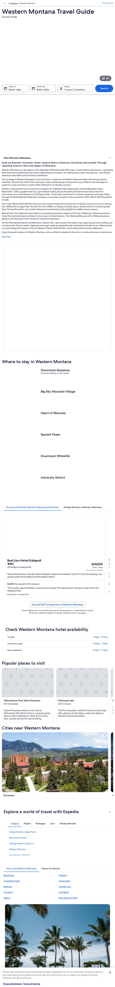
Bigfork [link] (8, 840)
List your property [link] (12, 931)
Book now (15, 280)
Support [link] (91, 921)
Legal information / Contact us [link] (71, 949)
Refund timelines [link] (95, 934)
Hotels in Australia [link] (40, 926)
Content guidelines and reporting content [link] (70, 957)
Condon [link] (8, 845)
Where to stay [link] (10, 163)
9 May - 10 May (100, 580)
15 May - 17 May (100, 593)
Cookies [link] (63, 926)
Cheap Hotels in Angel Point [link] (22, 785)
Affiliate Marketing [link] (12, 946)
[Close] (110, 972)
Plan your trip (107, 4)
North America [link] (8, 4)
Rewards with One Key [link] (42, 963)
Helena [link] (62, 829)
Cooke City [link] (65, 840)
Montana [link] (43, 4)
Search (104, 89)
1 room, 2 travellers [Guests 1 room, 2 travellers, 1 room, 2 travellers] (74, 91)
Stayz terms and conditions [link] (71, 943)
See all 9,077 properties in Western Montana (57, 548)
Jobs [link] (7, 926)
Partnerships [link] (10, 936)
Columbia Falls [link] (12, 834)
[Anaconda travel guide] (85, 733)
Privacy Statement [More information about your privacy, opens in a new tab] (12, 984)
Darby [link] (7, 851)
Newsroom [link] (9, 951)
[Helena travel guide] (85, 694)
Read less (6, 241)
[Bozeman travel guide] (29, 694)
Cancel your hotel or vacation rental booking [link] (100, 927)
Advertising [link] (9, 941)
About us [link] (8, 921)
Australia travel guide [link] (41, 921)
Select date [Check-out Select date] (42, 91)
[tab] (32, 450)
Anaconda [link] (64, 834)
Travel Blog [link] (37, 958)
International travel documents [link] (95, 944)
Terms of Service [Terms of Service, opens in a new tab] (31, 984)
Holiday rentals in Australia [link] (43, 931)
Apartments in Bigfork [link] (19, 808)
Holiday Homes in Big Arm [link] (21, 797)
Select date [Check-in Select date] (15, 91)
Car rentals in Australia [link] (42, 948)
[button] (57, 765)
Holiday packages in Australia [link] (41, 937)
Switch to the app (52, 890)
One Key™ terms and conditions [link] (68, 937)
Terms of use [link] (65, 931)
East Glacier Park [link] (68, 851)
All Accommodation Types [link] (43, 953)
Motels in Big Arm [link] (17, 803)
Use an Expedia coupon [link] (98, 938)
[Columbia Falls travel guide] (29, 733)
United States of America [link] (27, 4)
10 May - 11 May (100, 587)
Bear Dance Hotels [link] (18, 791)
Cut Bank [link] (64, 845)
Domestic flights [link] (39, 943)
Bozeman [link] (9, 829)
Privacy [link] (63, 921)
